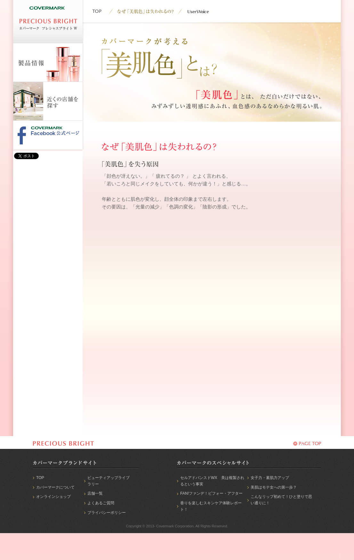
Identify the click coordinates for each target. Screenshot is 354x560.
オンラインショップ (53, 496)
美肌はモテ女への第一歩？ (274, 487)
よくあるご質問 (100, 503)
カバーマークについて (55, 487)
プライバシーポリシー (106, 512)
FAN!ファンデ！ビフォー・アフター (211, 493)
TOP (40, 477)
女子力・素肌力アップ (270, 477)
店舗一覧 (95, 493)
